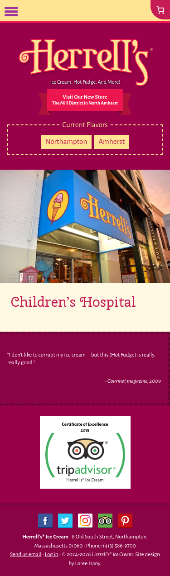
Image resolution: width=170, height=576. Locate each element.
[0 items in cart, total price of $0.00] (160, 9)
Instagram (85, 521)
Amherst (111, 141)
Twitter (65, 521)
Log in (51, 554)
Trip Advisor (105, 521)
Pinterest (125, 521)
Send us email (25, 554)
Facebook (45, 521)
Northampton (66, 141)
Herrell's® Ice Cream (84, 479)
